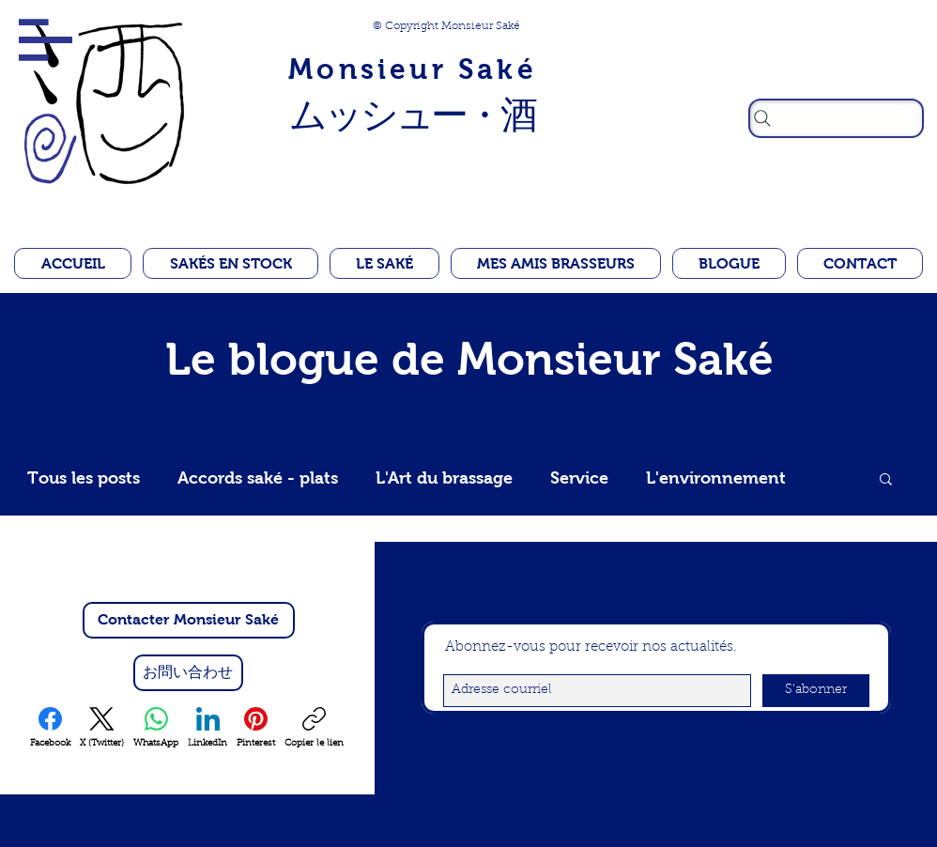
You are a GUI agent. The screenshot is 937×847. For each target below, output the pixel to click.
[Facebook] (50, 728)
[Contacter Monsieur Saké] (189, 620)
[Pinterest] (256, 728)
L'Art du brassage (444, 478)
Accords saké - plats (257, 478)
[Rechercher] (836, 118)
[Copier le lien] (314, 728)
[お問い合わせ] (188, 672)
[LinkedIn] (207, 728)
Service (579, 478)
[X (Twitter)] (102, 728)
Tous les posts (83, 478)
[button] (45, 40)
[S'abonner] (815, 690)
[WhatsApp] (155, 728)
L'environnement (716, 478)
